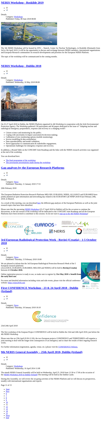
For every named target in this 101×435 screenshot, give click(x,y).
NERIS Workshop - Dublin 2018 (21, 65)
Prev (7, 391)
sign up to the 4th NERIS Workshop (74, 214)
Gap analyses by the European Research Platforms (32, 167)
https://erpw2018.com (16, 283)
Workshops (18, 17)
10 (7, 402)
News (16, 182)
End (7, 418)
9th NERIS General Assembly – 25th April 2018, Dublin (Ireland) (41, 352)
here (39, 203)
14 (7, 411)
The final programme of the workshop (21, 160)
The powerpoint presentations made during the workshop (28, 162)
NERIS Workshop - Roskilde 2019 (22, 2)
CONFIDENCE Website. (68, 347)
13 (7, 409)
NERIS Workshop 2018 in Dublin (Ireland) (21, 375)
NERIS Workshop (32, 209)
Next (8, 415)
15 (7, 413)
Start (8, 389)
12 (7, 407)
